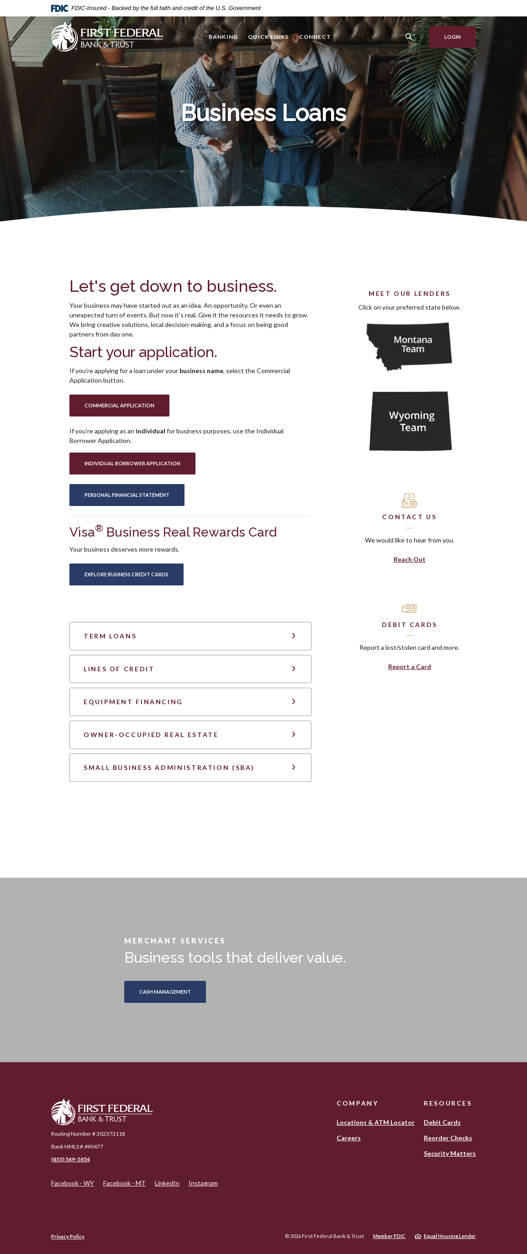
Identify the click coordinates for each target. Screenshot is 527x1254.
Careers (349, 1138)
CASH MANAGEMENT (165, 992)
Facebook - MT (124, 1183)
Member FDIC (389, 1236)
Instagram (203, 1183)
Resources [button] (448, 1103)
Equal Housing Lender (450, 1236)
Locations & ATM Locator (376, 1122)
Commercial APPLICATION (126, 405)
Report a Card (409, 666)
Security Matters (450, 1153)
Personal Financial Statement (134, 494)
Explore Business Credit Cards (134, 574)
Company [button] (357, 1103)
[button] (190, 636)
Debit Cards (442, 1122)
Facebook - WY (72, 1183)
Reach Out (410, 559)
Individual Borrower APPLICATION (139, 463)
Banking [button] (223, 36)
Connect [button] (315, 36)
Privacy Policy (67, 1236)
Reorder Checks (448, 1137)
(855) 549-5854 (70, 1159)
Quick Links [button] (268, 36)
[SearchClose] (409, 37)
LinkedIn (167, 1183)
